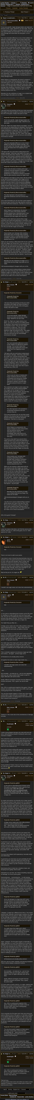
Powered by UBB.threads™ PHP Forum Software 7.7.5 (17, 1099)
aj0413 (14, 773)
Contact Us (13, 1096)
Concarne (14, 282)
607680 (31, 704)
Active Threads (23, 8)
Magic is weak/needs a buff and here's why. (15, 18)
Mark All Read (13, 1095)
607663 (31, 282)
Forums (13, 2)
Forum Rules (4, 1095)
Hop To (5, 1089)
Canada (31, 725)
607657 (31, 18)
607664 (31, 520)
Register (23, 2)
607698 (31, 773)
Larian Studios (5, 2)
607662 (31, 101)
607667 (31, 537)
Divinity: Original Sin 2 (7, 4)
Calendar (14, 8)
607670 (31, 592)
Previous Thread (8, 12)
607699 (31, 1053)
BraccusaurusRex (11, 101)
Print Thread (4, 15)
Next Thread (25, 12)
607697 (31, 721)
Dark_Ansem (13, 520)
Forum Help (20, 1096)
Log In (30, 2)
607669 (31, 577)
